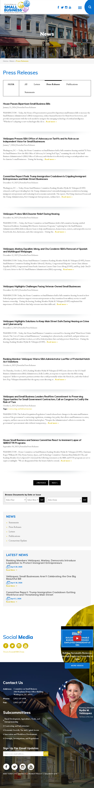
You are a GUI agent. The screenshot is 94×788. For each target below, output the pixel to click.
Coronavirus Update (18, 540)
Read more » (51, 121)
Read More (10, 570)
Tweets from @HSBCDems (13, 651)
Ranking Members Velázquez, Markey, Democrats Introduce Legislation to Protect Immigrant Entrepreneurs (41, 561)
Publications (72, 84)
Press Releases (53, 84)
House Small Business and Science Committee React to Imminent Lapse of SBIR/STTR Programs (42, 441)
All (26, 84)
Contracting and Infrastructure (20, 409)
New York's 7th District (14, 774)
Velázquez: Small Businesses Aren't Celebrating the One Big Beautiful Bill (41, 577)
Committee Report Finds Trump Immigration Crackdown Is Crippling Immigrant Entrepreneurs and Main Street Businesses (44, 177)
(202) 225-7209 (19, 702)
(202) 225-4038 (19, 698)
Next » (55, 483)
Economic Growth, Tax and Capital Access (22, 730)
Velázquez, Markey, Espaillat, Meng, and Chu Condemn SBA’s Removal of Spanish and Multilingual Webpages (45, 250)
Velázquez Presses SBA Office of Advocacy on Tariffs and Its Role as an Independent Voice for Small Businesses (41, 140)
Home (5, 61)
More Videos (77, 665)
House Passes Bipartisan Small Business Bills (26, 103)
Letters (37, 84)
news (12, 61)
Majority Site (51, 774)
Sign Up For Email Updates (20, 748)
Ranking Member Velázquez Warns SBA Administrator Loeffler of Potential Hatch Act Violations (46, 360)
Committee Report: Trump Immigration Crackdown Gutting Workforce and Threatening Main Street (40, 593)
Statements (30, 92)
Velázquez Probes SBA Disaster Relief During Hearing (31, 213)
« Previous (41, 483)
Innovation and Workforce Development (21, 734)
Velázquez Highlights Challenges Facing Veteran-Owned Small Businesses (42, 286)
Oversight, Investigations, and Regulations (22, 738)
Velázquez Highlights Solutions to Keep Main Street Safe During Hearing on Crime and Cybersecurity (46, 322)
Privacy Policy (35, 774)
